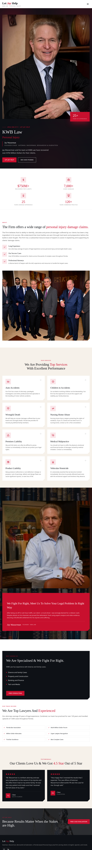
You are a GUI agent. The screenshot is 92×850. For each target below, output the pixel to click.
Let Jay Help (9, 160)
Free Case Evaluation (78, 822)
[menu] (88, 4)
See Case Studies (27, 160)
